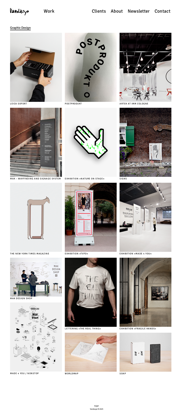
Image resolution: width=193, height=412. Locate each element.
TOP (96, 406)
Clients (99, 11)
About (117, 11)
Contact (162, 11)
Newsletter (139, 11)
